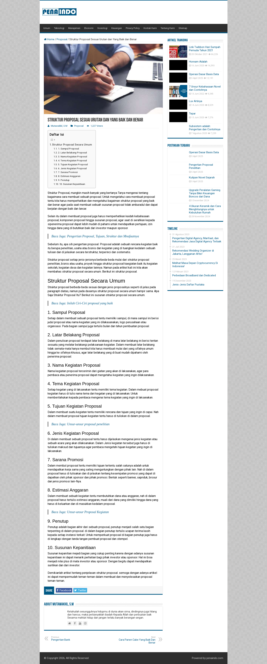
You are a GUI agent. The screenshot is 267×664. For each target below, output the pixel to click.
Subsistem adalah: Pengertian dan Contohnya (204, 127)
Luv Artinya (195, 101)
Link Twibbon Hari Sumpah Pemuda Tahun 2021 (204, 48)
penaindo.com (214, 658)
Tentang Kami (168, 28)
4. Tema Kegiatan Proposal (72, 160)
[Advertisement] (159, 12)
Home (49, 39)
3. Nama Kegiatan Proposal (72, 156)
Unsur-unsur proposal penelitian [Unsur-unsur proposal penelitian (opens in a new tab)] (88, 424)
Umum (46, 28)
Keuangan (116, 28)
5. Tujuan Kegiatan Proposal (73, 164)
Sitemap (183, 28)
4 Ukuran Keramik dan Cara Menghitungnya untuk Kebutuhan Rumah (205, 209)
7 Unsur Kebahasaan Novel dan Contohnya (205, 88)
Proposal (62, 39)
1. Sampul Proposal (68, 148)
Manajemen (74, 28)
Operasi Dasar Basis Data (204, 74)
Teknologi (59, 28)
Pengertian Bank (69, 638)
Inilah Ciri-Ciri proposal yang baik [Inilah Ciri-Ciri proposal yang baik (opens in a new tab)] (90, 303)
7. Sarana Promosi (68, 172)
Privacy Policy (133, 28)
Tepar (192, 113)
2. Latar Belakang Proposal (72, 152)
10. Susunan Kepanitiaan (72, 184)
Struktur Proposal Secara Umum (72, 144)
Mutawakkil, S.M (59, 125)
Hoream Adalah (198, 61)
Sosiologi (102, 28)
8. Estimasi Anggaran (69, 176)
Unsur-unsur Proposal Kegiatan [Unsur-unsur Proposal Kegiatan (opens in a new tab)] (88, 512)
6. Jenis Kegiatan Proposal (72, 168)
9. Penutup (64, 180)
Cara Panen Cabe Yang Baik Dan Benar (137, 640)
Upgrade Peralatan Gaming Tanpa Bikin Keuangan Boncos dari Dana (204, 193)
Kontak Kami (150, 28)
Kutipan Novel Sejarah (202, 177)
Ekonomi (88, 28)
